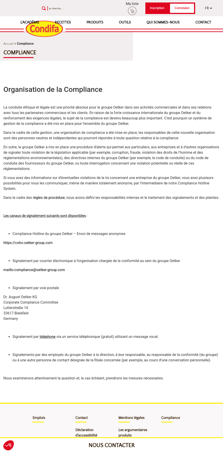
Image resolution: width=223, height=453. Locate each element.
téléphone (47, 337)
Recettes (63, 22)
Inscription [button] (157, 8)
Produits (94, 22)
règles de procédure (49, 197)
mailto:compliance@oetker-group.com (34, 270)
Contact (203, 22)
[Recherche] (72, 8)
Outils (125, 22)
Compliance (170, 418)
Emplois (39, 418)
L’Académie (29, 22)
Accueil (8, 44)
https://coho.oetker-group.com (28, 243)
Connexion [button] (182, 8)
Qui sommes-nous (163, 22)
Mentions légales (131, 418)
